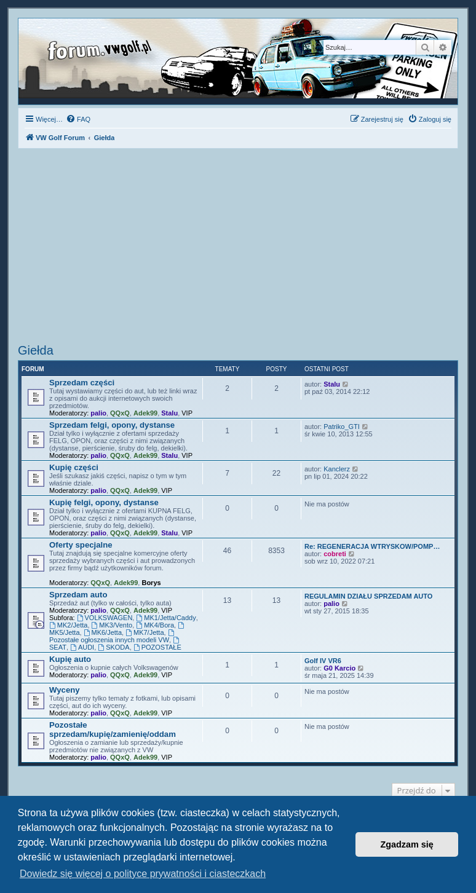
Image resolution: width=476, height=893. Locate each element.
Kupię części (73, 467)
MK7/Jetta (144, 632)
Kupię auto (70, 659)
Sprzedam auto (78, 594)
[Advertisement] (238, 248)
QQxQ (120, 413)
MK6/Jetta (103, 632)
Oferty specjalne (81, 544)
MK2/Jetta (68, 625)
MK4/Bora (155, 625)
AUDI (82, 647)
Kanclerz (336, 469)
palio (98, 413)
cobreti (334, 553)
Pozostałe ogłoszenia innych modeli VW (112, 636)
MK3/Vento (112, 625)
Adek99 (145, 413)
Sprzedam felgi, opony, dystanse (112, 425)
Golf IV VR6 (322, 660)
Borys (151, 582)
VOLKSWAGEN (105, 617)
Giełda (36, 350)
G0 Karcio (339, 668)
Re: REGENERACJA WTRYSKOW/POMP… (372, 546)
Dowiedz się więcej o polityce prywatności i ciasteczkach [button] (143, 873)
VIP (186, 413)
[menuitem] (78, 119)
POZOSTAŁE (157, 647)
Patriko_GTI (341, 426)
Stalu (169, 413)
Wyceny (64, 689)
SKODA (113, 647)
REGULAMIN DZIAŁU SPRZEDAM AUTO (368, 596)
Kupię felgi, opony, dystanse (104, 502)
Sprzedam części (81, 382)
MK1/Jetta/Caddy (166, 617)
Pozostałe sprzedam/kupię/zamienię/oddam (112, 729)
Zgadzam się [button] (407, 844)
